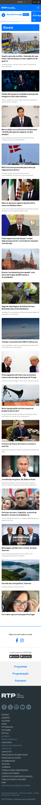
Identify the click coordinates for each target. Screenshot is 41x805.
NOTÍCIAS (5, 714)
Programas (20, 666)
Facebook (4, 707)
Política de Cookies (25, 793)
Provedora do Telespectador (15, 755)
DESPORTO (6, 718)
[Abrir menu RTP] (20, 2)
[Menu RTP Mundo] (39, 7)
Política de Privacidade (10, 793)
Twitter (10, 707)
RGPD (4, 782)
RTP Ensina (6, 730)
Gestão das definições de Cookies (16, 785)
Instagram (16, 707)
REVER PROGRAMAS (9, 739)
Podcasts (20, 680)
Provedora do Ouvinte (11, 758)
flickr (28, 707)
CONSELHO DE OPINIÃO (10, 773)
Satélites (6, 764)
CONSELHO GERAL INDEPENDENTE (15, 770)
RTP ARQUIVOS (7, 727)
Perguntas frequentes (12, 745)
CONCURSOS (7, 742)
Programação (20, 673)
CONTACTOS (6, 751)
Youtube (22, 707)
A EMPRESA (6, 767)
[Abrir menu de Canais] (36, 16)
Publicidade (15, 795)
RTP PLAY (5, 733)
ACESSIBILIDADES (8, 761)
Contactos (6, 748)
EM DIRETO (6, 736)
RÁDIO (4, 724)
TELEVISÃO (6, 721)
